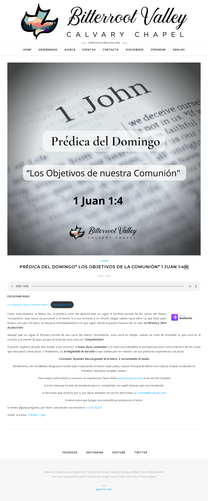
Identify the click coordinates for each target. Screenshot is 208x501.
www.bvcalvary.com (130, 378)
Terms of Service (139, 476)
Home (27, 49)
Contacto (111, 49)
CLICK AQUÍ (94, 407)
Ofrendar (158, 49)
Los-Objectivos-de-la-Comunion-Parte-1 (28, 304)
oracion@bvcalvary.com (151, 393)
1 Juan (103, 260)
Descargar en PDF (62, 304)
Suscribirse (135, 49)
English (179, 49)
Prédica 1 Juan (37, 415)
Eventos (89, 49)
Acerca (69, 49)
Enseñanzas (48, 49)
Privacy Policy (117, 476)
